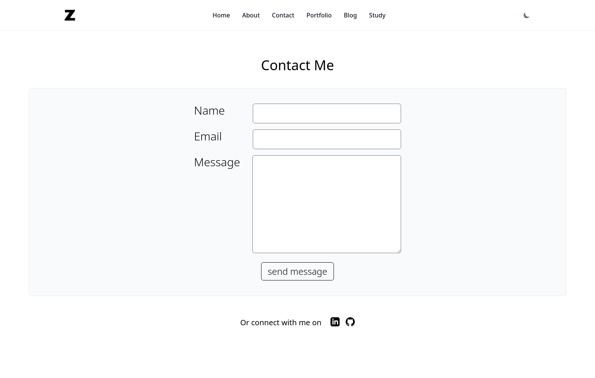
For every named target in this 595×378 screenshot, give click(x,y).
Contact (283, 15)
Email (208, 136)
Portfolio (319, 15)
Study (377, 15)
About (251, 15)
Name (209, 110)
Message (217, 162)
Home (221, 15)
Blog (350, 15)
